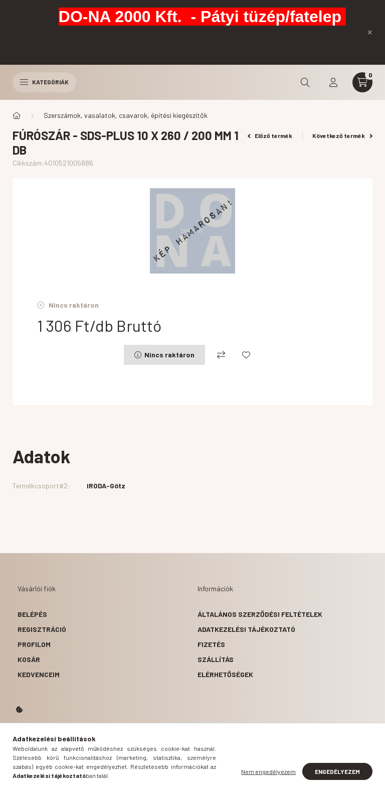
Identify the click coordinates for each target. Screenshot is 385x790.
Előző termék (270, 135)
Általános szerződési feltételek (260, 614)
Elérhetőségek (225, 674)
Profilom (34, 644)
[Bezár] (369, 32)
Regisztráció (42, 629)
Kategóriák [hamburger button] (44, 81)
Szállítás (216, 659)
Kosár (29, 659)
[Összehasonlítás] (221, 355)
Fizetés (211, 644)
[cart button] (362, 82)
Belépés (32, 614)
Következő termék (342, 135)
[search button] (305, 82)
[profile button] (333, 82)
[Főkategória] (17, 115)
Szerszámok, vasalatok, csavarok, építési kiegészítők (126, 115)
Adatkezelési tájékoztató (246, 629)
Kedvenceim (39, 674)
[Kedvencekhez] (246, 355)
